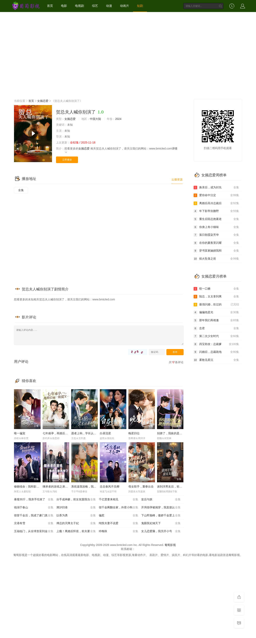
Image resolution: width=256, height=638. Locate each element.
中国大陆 (95, 118)
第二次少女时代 (216, 336)
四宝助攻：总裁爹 (216, 344)
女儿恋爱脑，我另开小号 (161, 531)
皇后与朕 (161, 500)
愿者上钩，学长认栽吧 (85, 433)
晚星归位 (134, 433)
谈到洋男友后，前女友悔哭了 (175, 486)
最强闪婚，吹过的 (216, 305)
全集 (21, 190)
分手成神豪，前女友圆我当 (76, 500)
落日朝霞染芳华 (216, 235)
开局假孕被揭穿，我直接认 (161, 508)
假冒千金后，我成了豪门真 (33, 516)
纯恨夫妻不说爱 (118, 523)
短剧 (140, 5)
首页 (50, 5)
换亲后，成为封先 (216, 188)
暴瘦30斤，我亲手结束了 (33, 500)
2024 (118, 118)
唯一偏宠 (19, 433)
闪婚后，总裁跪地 (216, 352)
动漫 (109, 5)
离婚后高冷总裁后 (216, 203)
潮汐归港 (76, 508)
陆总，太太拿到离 (216, 297)
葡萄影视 (170, 545)
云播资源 (177, 179)
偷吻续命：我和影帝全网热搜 (32, 486)
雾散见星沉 (216, 360)
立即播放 (67, 159)
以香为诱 (76, 516)
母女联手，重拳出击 (141, 486)
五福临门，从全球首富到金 (33, 531)
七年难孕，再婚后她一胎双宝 (61, 433)
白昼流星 (105, 433)
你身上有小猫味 (216, 227)
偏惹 (118, 516)
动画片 (124, 5)
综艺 (95, 5)
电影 (64, 5)
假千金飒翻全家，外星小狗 (118, 508)
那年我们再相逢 (216, 320)
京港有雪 (33, 523)
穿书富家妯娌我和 (216, 251)
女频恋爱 (42, 100)
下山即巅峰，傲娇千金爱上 (161, 516)
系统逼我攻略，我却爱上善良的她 (92, 486)
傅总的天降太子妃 (76, 523)
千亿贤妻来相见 (118, 500)
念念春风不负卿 (109, 486)
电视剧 (79, 5)
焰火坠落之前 (216, 259)
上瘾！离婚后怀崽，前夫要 (76, 531)
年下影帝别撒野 (216, 211)
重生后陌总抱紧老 (216, 219)
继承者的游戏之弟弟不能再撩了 (62, 486)
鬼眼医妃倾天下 (161, 523)
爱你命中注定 (216, 195)
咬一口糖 (216, 289)
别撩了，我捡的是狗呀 (171, 433)
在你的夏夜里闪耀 (216, 243)
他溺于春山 (33, 508)
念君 (216, 328)
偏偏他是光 (216, 312)
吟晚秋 (118, 531)
